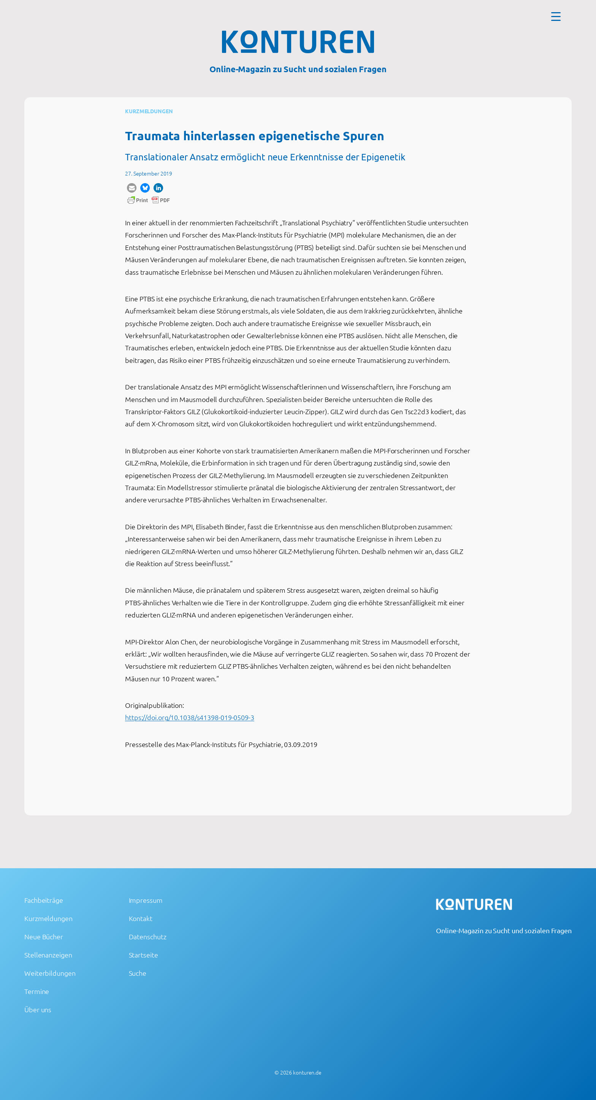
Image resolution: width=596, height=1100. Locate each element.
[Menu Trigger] (555, 16)
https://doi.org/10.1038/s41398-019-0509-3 (189, 717)
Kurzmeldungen (149, 111)
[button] (131, 188)
